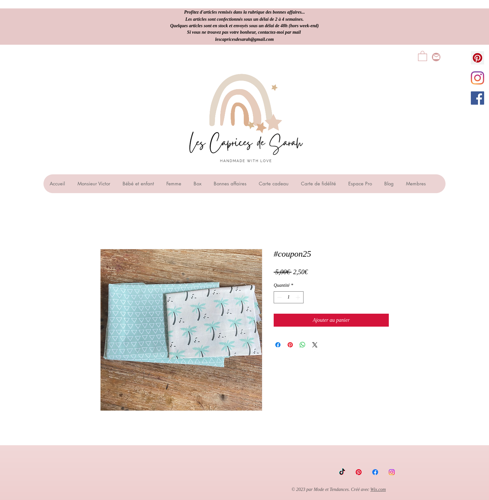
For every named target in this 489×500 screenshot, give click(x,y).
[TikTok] (342, 472)
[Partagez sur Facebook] (278, 345)
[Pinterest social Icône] (477, 57)
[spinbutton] (288, 297)
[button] (422, 55)
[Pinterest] (359, 472)
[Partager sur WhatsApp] (302, 345)
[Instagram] (477, 78)
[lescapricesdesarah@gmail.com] (436, 57)
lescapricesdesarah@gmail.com (244, 39)
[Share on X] (315, 345)
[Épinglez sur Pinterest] (290, 345)
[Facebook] (375, 472)
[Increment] (298, 297)
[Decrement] (279, 297)
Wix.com (378, 489)
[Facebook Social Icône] (477, 98)
